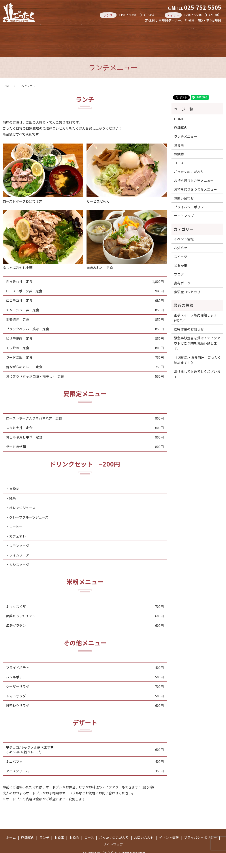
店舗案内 (51, 28)
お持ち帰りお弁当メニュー (97, 37)
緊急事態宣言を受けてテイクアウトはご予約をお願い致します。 (197, 329)
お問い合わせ (184, 184)
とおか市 (180, 252)
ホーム (18, 28)
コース (177, 28)
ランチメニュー (185, 123)
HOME (6, 72)
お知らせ (180, 234)
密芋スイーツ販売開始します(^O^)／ (195, 304)
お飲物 (146, 28)
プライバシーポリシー (190, 193)
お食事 (115, 28)
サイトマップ (184, 202)
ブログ (179, 260)
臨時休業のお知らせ (189, 315)
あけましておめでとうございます (197, 361)
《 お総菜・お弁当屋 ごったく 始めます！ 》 (197, 346)
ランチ (84, 28)
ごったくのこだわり (189, 158)
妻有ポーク (182, 269)
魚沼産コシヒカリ (187, 278)
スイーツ (180, 243)
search (141, 37)
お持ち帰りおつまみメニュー (34, 37)
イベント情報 (184, 225)
